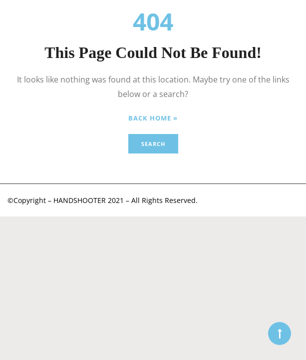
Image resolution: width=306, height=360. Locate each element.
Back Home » (153, 118)
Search (153, 144)
